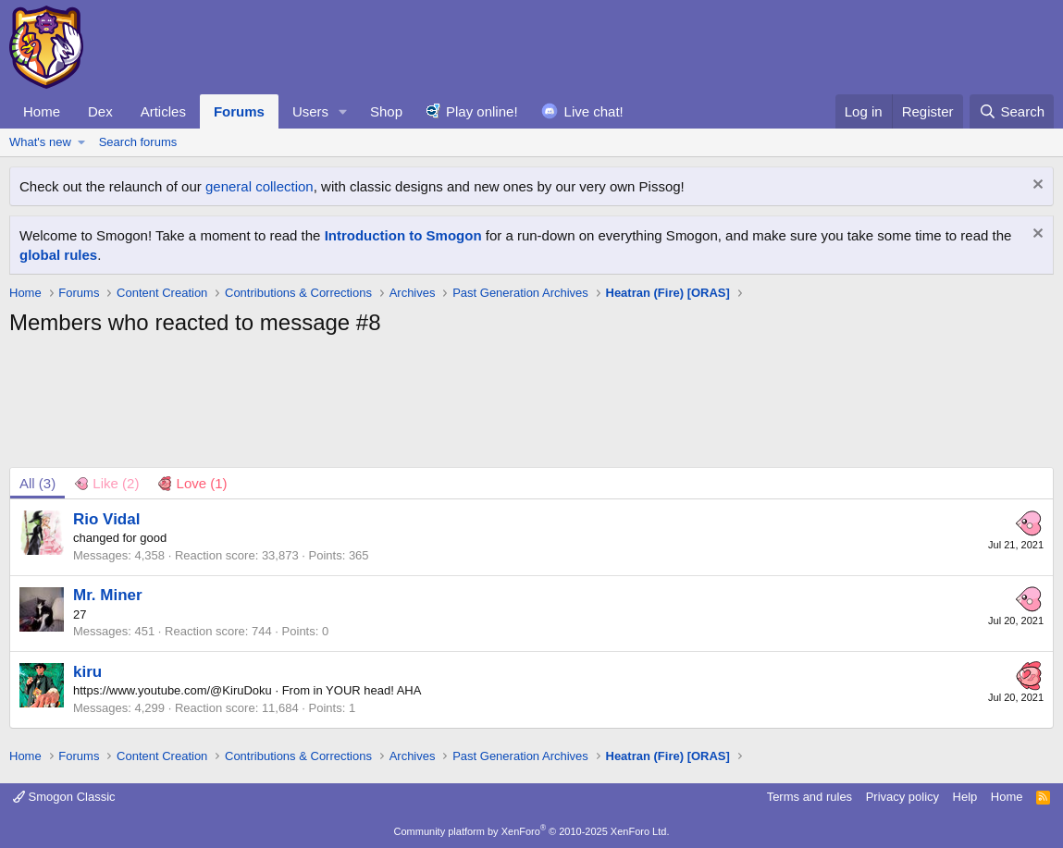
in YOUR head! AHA (368, 690)
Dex (100, 111)
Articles (163, 111)
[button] (343, 111)
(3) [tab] (37, 483)
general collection (259, 186)
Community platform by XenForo (532, 831)
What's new (40, 142)
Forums (239, 111)
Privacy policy (902, 797)
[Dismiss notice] (1036, 186)
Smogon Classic (64, 797)
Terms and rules (809, 797)
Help (965, 797)
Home (41, 111)
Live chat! (594, 111)
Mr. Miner (107, 595)
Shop (386, 111)
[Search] (1012, 111)
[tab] (106, 483)
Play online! (482, 111)
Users (310, 111)
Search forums (138, 142)
